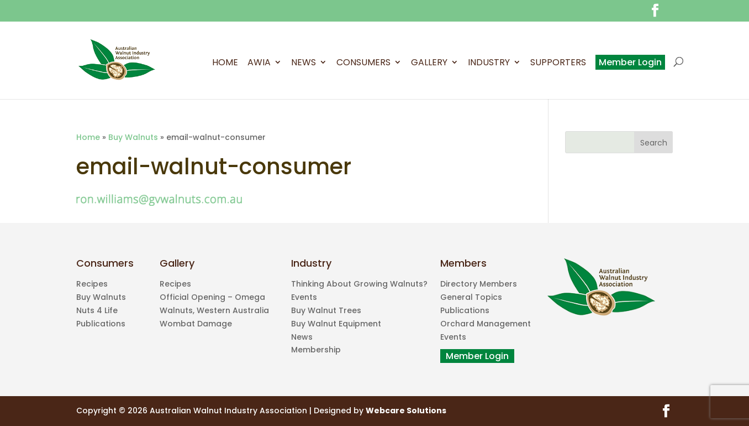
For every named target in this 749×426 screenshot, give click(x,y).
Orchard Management (485, 323)
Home (225, 64)
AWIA (259, 64)
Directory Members (478, 283)
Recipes (92, 283)
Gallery (429, 64)
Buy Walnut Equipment (336, 323)
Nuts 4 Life (97, 310)
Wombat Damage (196, 323)
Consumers (363, 64)
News (303, 64)
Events (304, 297)
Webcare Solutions (406, 410)
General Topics (471, 297)
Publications (100, 323)
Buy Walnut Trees (326, 310)
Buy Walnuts (133, 137)
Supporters (558, 64)
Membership (316, 349)
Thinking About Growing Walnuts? (359, 283)
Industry (489, 64)
